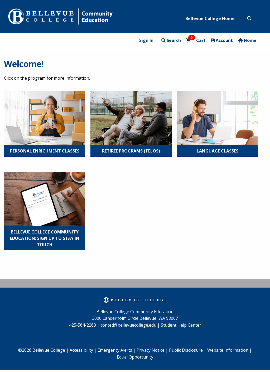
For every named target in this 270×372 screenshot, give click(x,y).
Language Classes (217, 151)
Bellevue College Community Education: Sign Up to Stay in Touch (44, 238)
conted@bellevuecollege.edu (128, 325)
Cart (195, 40)
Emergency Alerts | (117, 350)
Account (222, 40)
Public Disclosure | (187, 350)
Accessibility (82, 350)
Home (247, 40)
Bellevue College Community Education (135, 311)
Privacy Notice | (152, 350)
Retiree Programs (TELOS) (131, 151)
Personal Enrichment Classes (44, 151)
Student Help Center (181, 325)
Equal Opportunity (135, 357)
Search (171, 40)
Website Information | (229, 350)
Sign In (146, 40)
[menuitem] (117, 350)
